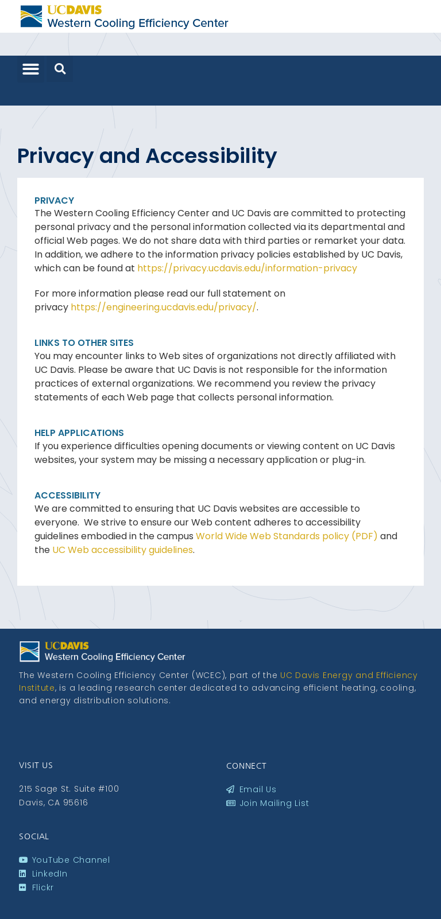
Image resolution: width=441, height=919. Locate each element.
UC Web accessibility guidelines (122, 549)
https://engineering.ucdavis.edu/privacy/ (164, 307)
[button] (30, 69)
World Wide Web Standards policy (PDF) (287, 536)
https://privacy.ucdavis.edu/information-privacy (247, 268)
